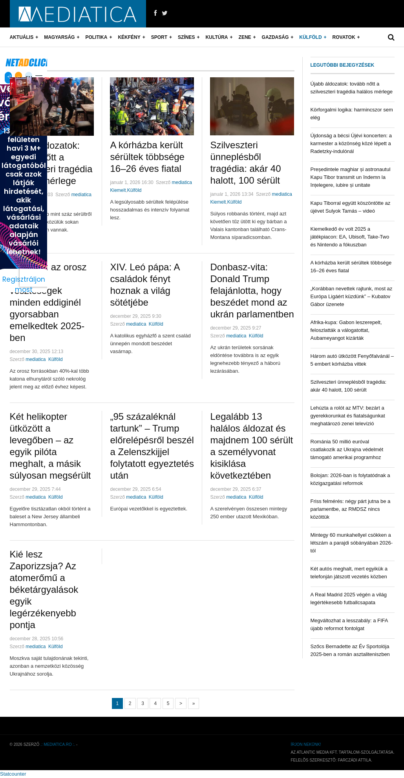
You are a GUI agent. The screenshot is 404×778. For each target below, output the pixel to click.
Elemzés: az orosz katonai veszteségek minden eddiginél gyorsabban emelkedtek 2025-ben (48, 302)
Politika (96, 37)
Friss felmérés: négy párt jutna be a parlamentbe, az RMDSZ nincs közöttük (351, 509)
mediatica (81, 194)
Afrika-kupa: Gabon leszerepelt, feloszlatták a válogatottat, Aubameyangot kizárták (346, 330)
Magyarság (59, 37)
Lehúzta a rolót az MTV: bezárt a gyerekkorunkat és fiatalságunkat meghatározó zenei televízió (348, 415)
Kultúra (216, 37)
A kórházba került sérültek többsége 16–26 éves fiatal (147, 157)
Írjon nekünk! (306, 744)
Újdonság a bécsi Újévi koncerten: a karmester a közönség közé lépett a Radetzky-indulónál (351, 143)
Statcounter (13, 774)
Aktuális (22, 37)
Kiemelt (118, 190)
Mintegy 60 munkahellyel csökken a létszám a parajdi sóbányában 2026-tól (352, 543)
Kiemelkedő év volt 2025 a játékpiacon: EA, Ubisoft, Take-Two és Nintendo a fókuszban (350, 237)
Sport (159, 37)
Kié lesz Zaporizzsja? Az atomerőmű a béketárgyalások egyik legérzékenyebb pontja (44, 589)
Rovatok (344, 37)
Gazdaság (275, 37)
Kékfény (129, 37)
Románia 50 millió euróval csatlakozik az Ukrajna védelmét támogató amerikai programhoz (347, 449)
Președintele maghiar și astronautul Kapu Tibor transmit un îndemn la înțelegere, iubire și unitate (351, 177)
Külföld (310, 37)
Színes (186, 37)
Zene (245, 37)
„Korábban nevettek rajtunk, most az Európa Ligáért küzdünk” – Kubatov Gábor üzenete (352, 296)
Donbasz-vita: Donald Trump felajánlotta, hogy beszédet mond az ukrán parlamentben (252, 290)
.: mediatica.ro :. (57, 744)
